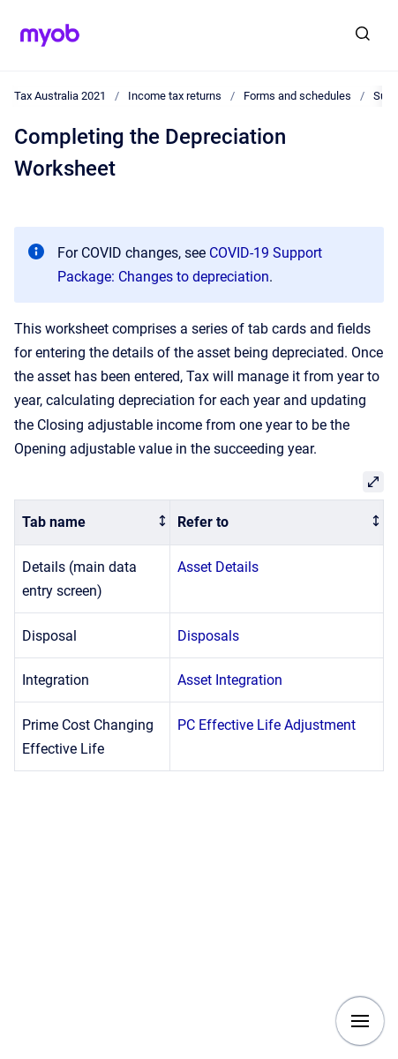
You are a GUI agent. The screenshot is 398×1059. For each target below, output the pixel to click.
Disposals (208, 635)
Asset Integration (229, 680)
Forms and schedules (297, 95)
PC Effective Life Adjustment (266, 725)
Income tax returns (175, 95)
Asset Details (218, 567)
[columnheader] (92, 522)
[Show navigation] (360, 1021)
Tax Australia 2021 (60, 95)
